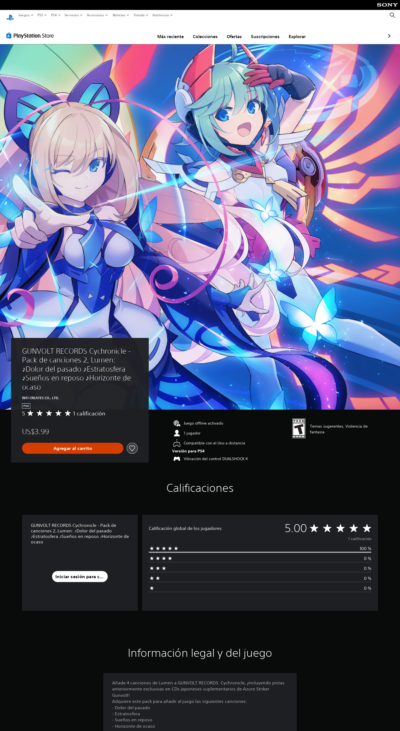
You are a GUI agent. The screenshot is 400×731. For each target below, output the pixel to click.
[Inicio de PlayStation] (10, 15)
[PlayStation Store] (31, 30)
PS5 (40, 15)
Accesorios (95, 15)
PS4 (54, 15)
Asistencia (160, 15)
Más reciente (138, 31)
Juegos (24, 15)
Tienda (138, 15)
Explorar (265, 31)
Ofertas (202, 31)
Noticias (119, 15)
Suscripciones (233, 31)
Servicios (71, 15)
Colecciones (173, 31)
